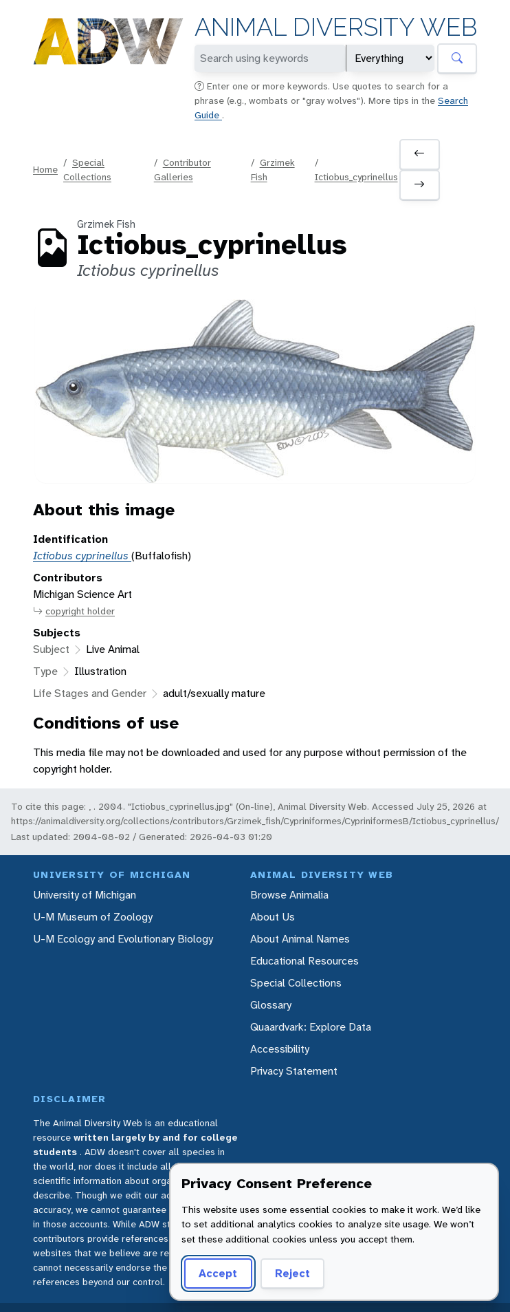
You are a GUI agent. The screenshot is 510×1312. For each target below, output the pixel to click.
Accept (218, 1273)
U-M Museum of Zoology (93, 917)
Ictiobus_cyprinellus (356, 177)
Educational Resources (304, 961)
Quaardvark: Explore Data (310, 1027)
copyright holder (74, 611)
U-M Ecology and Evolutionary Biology (123, 939)
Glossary (270, 1005)
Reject (292, 1273)
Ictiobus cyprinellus (82, 555)
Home (45, 169)
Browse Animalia (289, 895)
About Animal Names (300, 939)
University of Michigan (84, 895)
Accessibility (279, 1049)
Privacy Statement (293, 1071)
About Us (272, 917)
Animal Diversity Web (336, 27)
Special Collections (296, 983)
